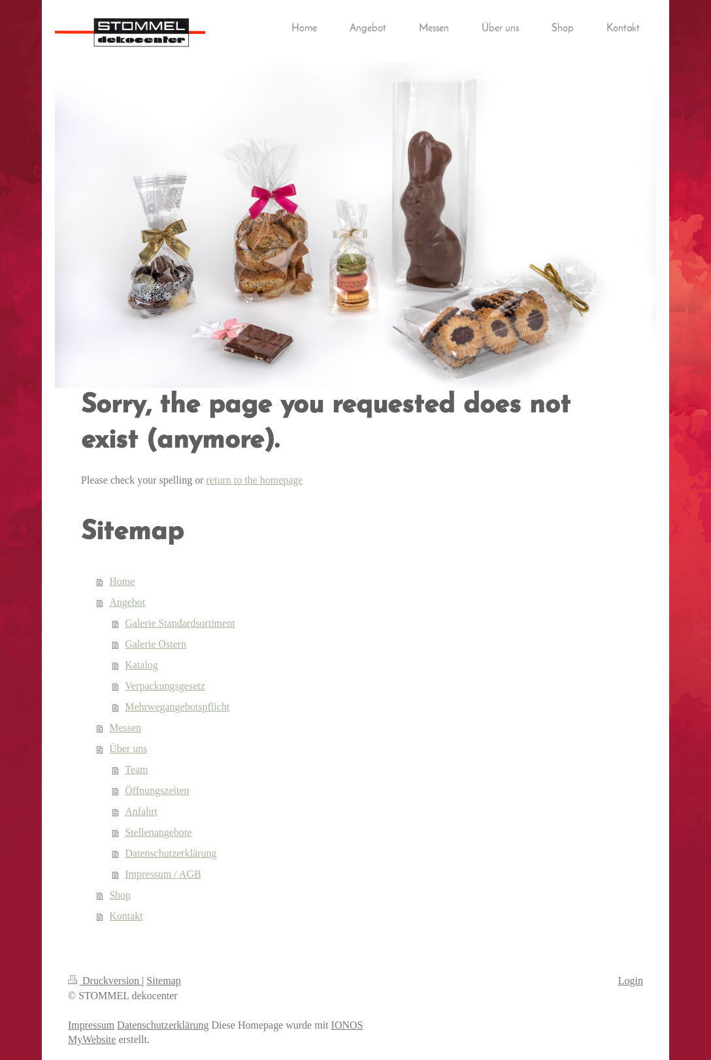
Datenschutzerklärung (170, 853)
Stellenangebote (158, 832)
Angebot (127, 602)
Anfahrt (141, 811)
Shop (120, 895)
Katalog (141, 665)
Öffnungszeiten (157, 790)
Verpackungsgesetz (165, 685)
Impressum (91, 1025)
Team (136, 769)
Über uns (128, 748)
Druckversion (105, 980)
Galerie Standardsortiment (180, 623)
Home (122, 581)
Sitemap (163, 980)
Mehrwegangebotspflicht (177, 706)
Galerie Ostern (155, 644)
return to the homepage (255, 480)
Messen (125, 727)
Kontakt (126, 915)
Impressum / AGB (163, 874)
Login (630, 980)
